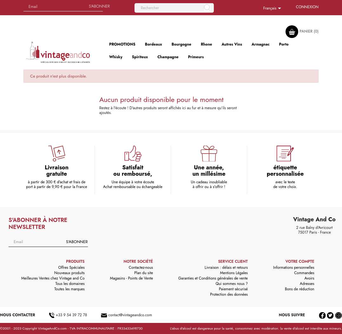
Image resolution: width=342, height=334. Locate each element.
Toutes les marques (69, 289)
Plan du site (143, 273)
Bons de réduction (299, 289)
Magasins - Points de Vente (131, 278)
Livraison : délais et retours (226, 267)
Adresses (307, 284)
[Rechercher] (174, 8)
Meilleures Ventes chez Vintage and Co (53, 278)
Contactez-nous (141, 267)
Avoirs (309, 278)
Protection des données (229, 294)
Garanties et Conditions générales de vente (213, 278)
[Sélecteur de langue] (273, 8)
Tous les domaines (70, 284)
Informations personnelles (293, 267)
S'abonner (77, 242)
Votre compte (300, 261)
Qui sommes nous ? (231, 284)
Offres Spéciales (71, 267)
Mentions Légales (233, 273)
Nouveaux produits (69, 273)
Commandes (304, 273)
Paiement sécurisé (233, 289)
